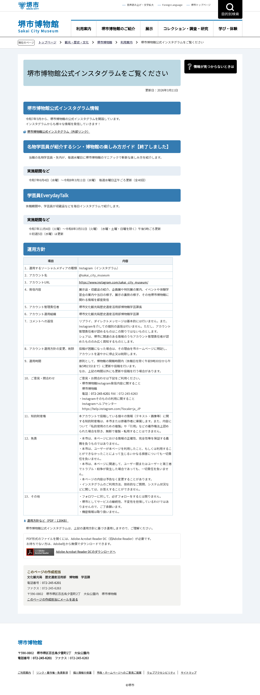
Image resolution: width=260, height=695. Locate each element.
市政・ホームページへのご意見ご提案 (119, 672)
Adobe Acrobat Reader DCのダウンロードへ (71, 552)
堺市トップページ (201, 5)
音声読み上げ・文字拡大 (140, 5)
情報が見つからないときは (214, 66)
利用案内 (127, 42)
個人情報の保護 (82, 672)
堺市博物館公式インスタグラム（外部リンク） (58, 131)
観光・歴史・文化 (77, 42)
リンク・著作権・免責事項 (52, 672)
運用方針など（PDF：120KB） (48, 520)
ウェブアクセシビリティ (161, 672)
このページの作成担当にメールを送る (52, 599)
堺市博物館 (104, 42)
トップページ (47, 42)
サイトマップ (189, 672)
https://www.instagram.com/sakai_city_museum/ (113, 282)
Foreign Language (172, 5)
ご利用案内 (24, 672)
